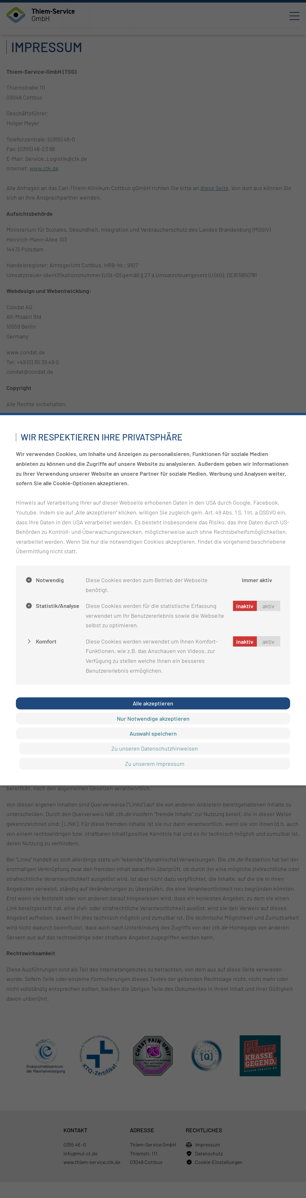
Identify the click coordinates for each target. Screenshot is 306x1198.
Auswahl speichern (153, 733)
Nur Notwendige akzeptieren (153, 718)
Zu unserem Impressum (154, 763)
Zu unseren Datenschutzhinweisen (154, 748)
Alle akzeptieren (153, 703)
